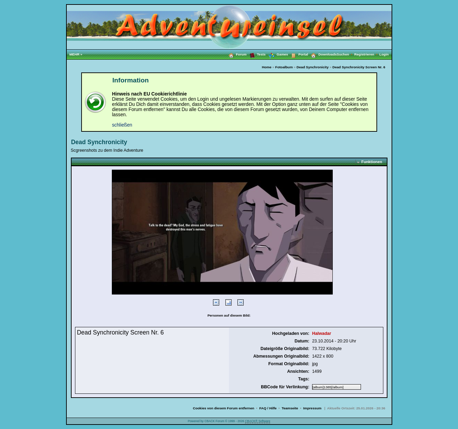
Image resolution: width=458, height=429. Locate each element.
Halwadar (321, 333)
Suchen (345, 54)
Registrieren (366, 54)
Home (266, 67)
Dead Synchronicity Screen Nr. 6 (358, 67)
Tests (256, 54)
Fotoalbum (284, 67)
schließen (122, 125)
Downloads (322, 54)
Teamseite (289, 408)
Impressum (312, 408)
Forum (236, 54)
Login (383, 54)
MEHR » (76, 54)
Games (277, 54)
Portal (298, 54)
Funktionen (371, 162)
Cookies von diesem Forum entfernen (223, 408)
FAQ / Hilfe (267, 408)
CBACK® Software (257, 421)
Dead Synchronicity (313, 67)
